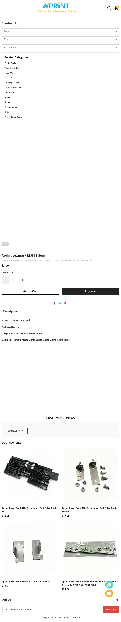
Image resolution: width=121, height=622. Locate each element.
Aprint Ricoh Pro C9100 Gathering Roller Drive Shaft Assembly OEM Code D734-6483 (90, 583)
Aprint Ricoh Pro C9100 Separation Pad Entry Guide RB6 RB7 (89, 509)
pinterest (64, 303)
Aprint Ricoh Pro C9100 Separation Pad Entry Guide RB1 (29, 509)
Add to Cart (30, 291)
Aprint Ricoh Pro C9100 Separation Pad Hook (26, 581)
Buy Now (90, 291)
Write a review (15, 431)
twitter (59, 303)
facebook (54, 303)
